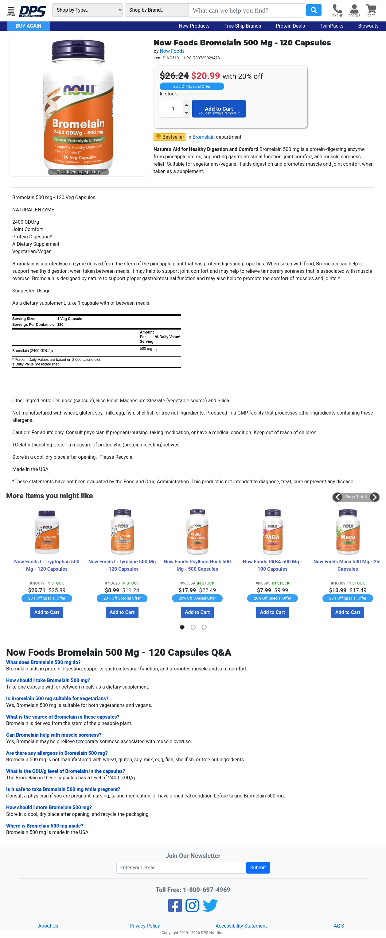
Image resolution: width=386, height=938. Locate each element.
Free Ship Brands (242, 26)
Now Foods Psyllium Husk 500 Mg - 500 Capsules (198, 565)
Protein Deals (290, 26)
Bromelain (204, 137)
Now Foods (172, 51)
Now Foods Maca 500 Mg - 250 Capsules (347, 565)
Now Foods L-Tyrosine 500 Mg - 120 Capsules (122, 565)
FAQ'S (337, 925)
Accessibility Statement (241, 925)
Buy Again (28, 26)
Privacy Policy (145, 925)
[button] (10, 10)
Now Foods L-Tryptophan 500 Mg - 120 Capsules (47, 565)
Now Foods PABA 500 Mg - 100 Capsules (273, 565)
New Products (194, 26)
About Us (48, 925)
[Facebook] (175, 909)
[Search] (247, 10)
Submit (258, 867)
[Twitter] (210, 909)
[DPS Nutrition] (32, 11)
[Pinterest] (192, 909)
